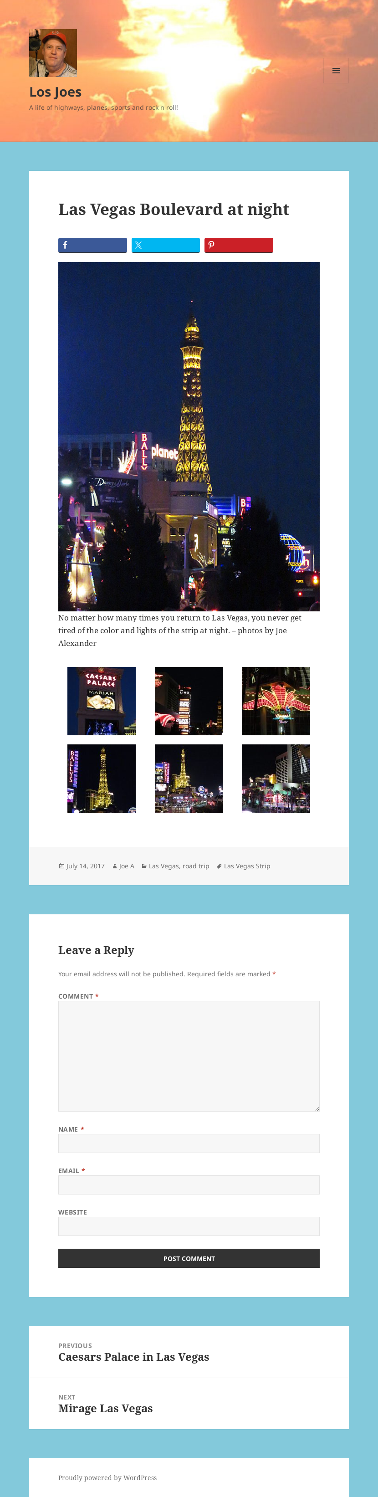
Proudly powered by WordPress (107, 1477)
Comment (78, 996)
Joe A (126, 865)
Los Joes (55, 91)
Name (71, 1129)
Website (72, 1212)
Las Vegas (164, 865)
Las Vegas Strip (247, 865)
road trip (196, 865)
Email (72, 1170)
